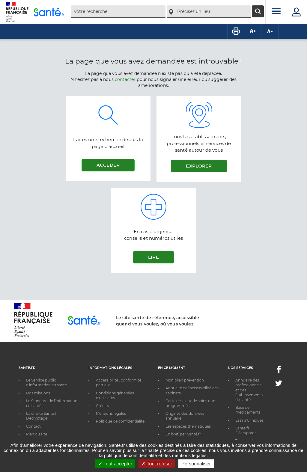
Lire (153, 257)
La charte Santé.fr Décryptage (42, 415)
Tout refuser (157, 463)
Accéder (108, 165)
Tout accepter (115, 463)
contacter (125, 79)
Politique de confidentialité (120, 421)
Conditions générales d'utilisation (115, 395)
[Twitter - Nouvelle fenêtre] (278, 384)
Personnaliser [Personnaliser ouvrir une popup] (196, 463)
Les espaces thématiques (188, 426)
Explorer (199, 166)
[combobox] (118, 11)
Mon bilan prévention (184, 380)
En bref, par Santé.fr (183, 434)
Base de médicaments (248, 409)
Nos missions (38, 393)
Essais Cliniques (249, 420)
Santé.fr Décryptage (246, 430)
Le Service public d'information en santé (46, 382)
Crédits (102, 405)
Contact (33, 426)
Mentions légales (111, 413)
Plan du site (36, 434)
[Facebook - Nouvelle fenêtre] (279, 371)
